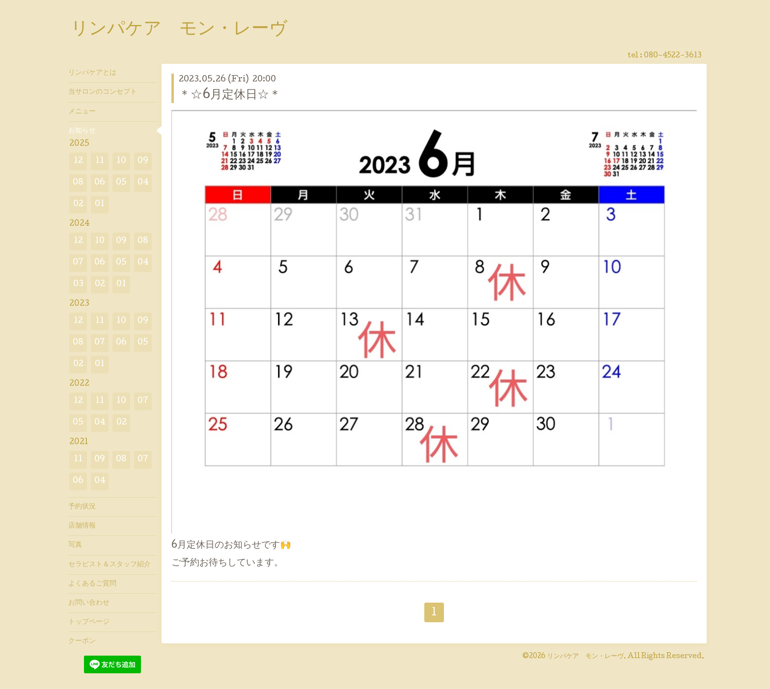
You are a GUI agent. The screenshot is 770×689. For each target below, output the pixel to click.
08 (78, 183)
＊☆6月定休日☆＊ (230, 95)
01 (100, 204)
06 (99, 183)
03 (78, 284)
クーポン (82, 641)
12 (78, 161)
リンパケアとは (92, 73)
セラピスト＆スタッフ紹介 (109, 565)
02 (78, 204)
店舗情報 (82, 526)
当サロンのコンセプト (102, 92)
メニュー (82, 112)
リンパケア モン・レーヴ (179, 30)
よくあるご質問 (92, 584)
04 (143, 183)
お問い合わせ (89, 603)
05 (121, 183)
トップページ (89, 622)
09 (143, 161)
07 (78, 263)
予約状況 (82, 507)
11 (99, 161)
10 (121, 161)
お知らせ (82, 131)
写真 (75, 545)
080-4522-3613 (673, 56)
